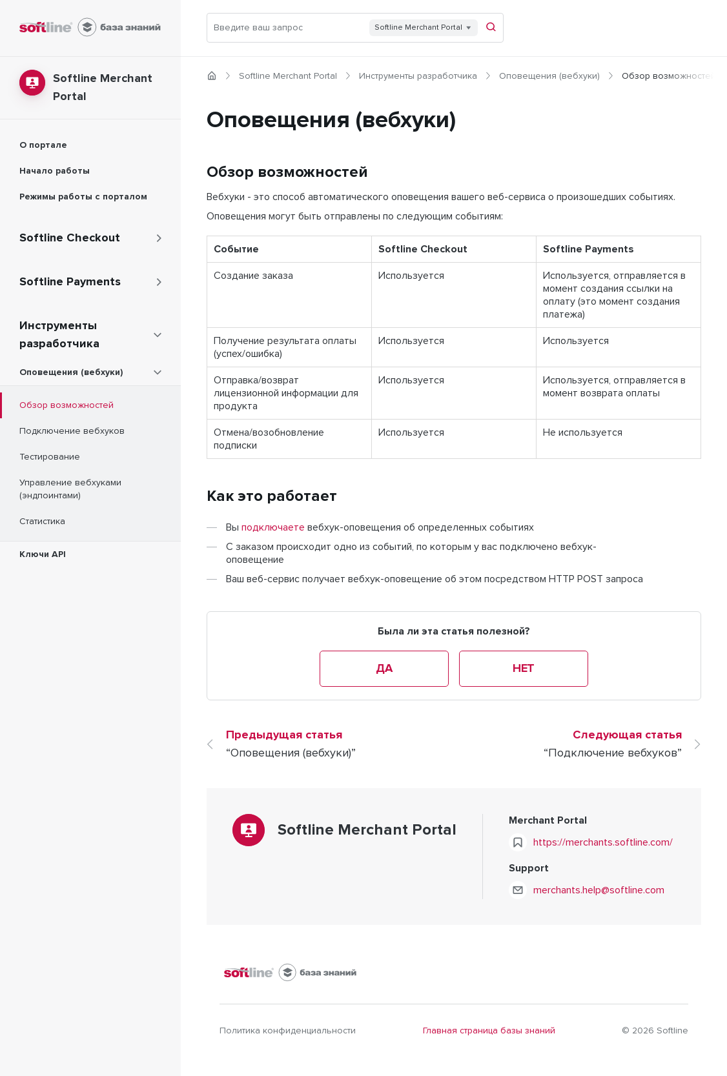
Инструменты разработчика (418, 76)
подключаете (273, 527)
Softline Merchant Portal (288, 76)
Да (384, 669)
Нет (524, 669)
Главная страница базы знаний (489, 1030)
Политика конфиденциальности (288, 1030)
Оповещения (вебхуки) (549, 76)
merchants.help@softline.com (598, 890)
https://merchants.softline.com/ (603, 842)
